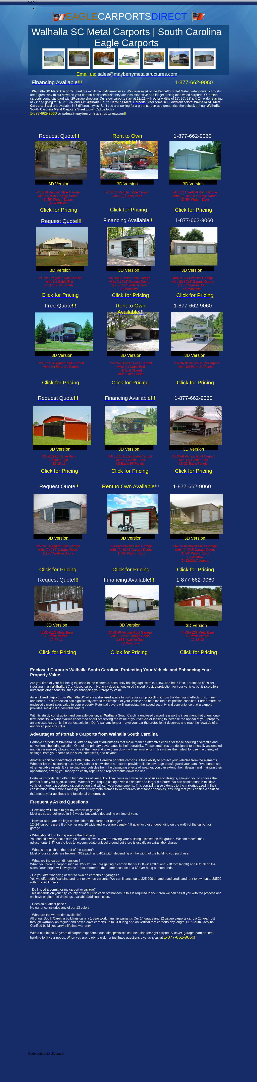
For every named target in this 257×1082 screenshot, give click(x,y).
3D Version (58, 184)
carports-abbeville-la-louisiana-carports (64, 8)
